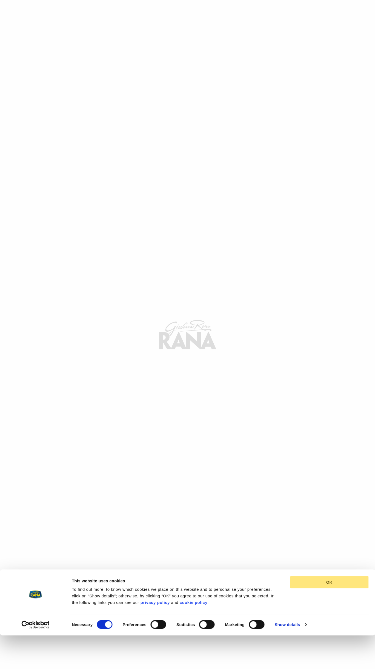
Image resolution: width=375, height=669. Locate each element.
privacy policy (155, 570)
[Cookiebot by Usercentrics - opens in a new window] (35, 592)
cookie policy (194, 570)
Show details (287, 592)
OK (329, 550)
